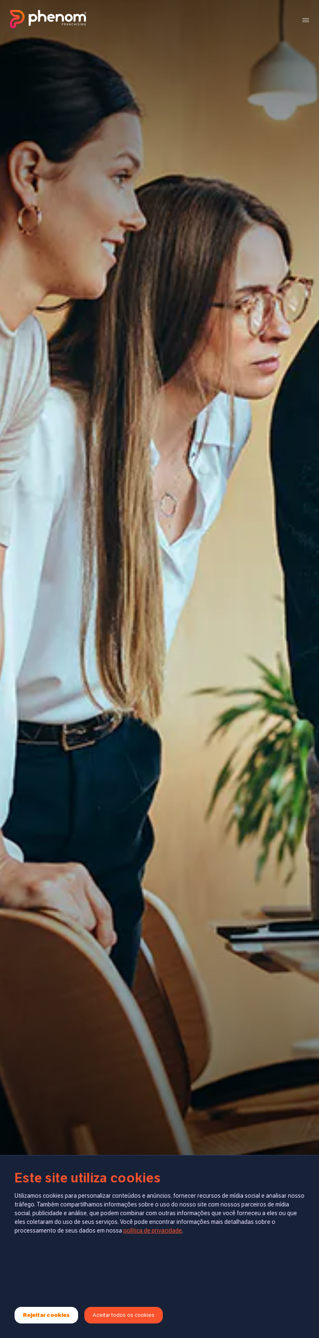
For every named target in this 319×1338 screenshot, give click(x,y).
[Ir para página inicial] (48, 20)
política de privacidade (152, 1230)
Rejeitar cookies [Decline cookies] (46, 1315)
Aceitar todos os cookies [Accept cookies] (124, 1315)
